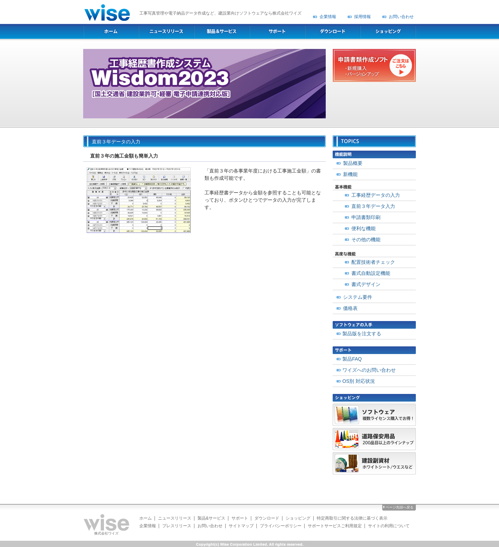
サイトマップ (241, 525)
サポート (239, 518)
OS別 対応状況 (358, 381)
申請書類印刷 (365, 217)
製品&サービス (211, 518)
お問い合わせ (401, 16)
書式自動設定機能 (370, 273)
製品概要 (352, 163)
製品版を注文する (361, 333)
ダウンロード (266, 518)
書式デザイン (365, 284)
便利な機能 (363, 228)
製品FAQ (352, 359)
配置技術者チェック (373, 262)
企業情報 (327, 16)
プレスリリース (176, 525)
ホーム (145, 518)
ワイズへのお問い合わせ (369, 370)
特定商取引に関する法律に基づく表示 (352, 518)
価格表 (350, 308)
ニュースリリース (174, 518)
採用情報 (362, 16)
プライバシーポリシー (280, 525)
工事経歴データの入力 (375, 195)
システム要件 (357, 297)
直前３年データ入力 (373, 206)
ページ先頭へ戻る (399, 507)
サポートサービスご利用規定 (335, 525)
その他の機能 (365, 239)
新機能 (350, 174)
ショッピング (298, 518)
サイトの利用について (389, 525)
